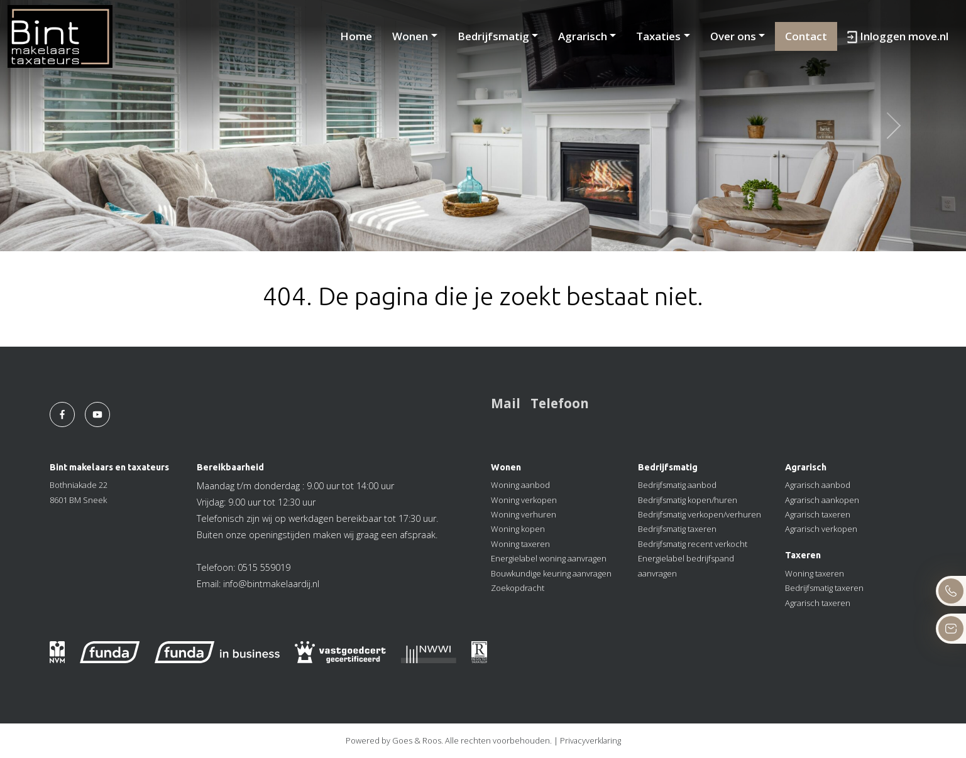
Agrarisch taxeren (817, 514)
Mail (505, 403)
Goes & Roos (416, 740)
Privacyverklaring (590, 740)
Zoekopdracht (517, 587)
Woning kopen (518, 528)
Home (356, 36)
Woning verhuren (523, 514)
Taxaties (658, 36)
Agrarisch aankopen (822, 500)
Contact (806, 36)
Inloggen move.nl (897, 36)
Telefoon (559, 403)
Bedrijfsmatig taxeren (677, 528)
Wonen (410, 36)
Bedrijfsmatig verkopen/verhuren (699, 514)
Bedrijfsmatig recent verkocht (692, 544)
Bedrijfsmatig (493, 36)
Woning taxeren (520, 544)
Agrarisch (582, 36)
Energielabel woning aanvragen (548, 558)
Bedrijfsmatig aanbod (677, 484)
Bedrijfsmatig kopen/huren (687, 500)
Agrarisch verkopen (821, 528)
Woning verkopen (524, 500)
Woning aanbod (520, 484)
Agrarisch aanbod (817, 484)
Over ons (733, 36)
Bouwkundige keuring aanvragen (551, 573)
